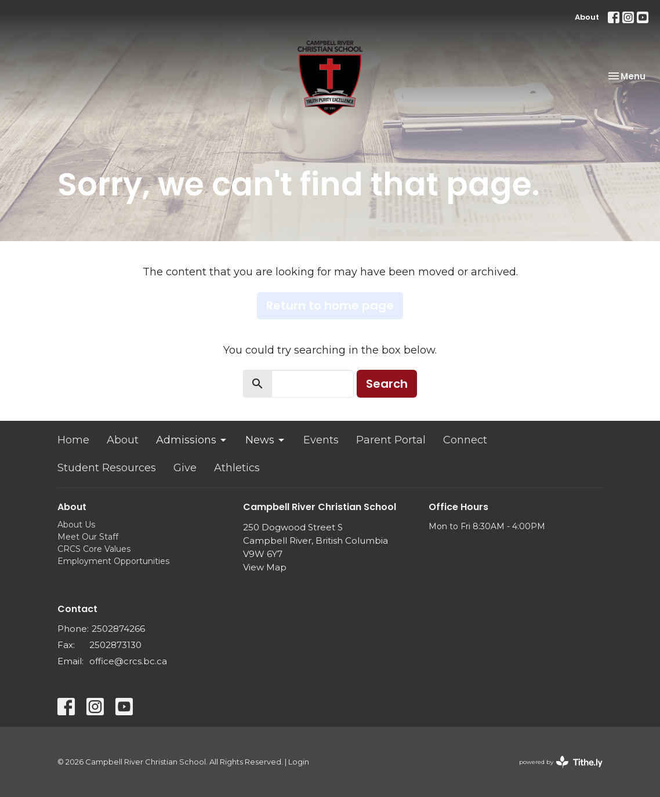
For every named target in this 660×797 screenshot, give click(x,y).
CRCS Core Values (93, 549)
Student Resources (106, 467)
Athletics (237, 467)
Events (321, 440)
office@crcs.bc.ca (128, 661)
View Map (265, 567)
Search (387, 384)
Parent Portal (391, 440)
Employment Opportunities (113, 561)
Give (185, 467)
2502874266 (118, 628)
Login (298, 762)
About (587, 17)
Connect (465, 440)
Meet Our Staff (87, 537)
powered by (561, 761)
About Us (76, 524)
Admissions (192, 440)
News (265, 440)
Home (73, 440)
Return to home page (330, 305)
